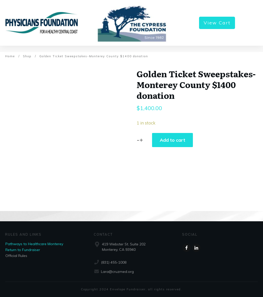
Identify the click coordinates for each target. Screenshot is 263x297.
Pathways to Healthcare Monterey (34, 244)
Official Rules (16, 255)
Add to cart (172, 140)
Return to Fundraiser (22, 249)
